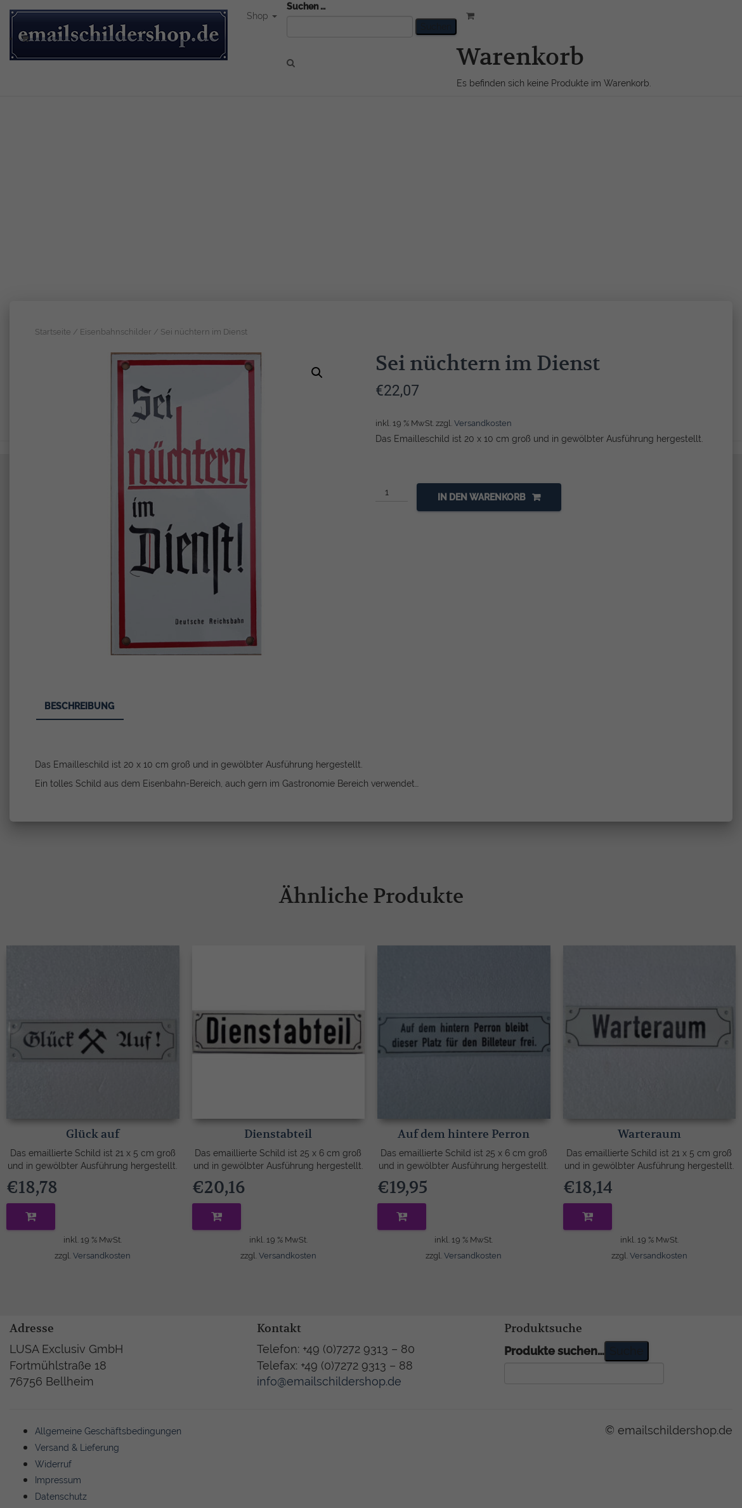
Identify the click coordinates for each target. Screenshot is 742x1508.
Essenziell (235, 778)
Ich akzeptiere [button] (371, 821)
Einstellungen (258, 749)
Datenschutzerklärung (338, 736)
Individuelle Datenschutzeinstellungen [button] (371, 858)
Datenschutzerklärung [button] (377, 886)
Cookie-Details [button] (310, 886)
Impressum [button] (438, 886)
